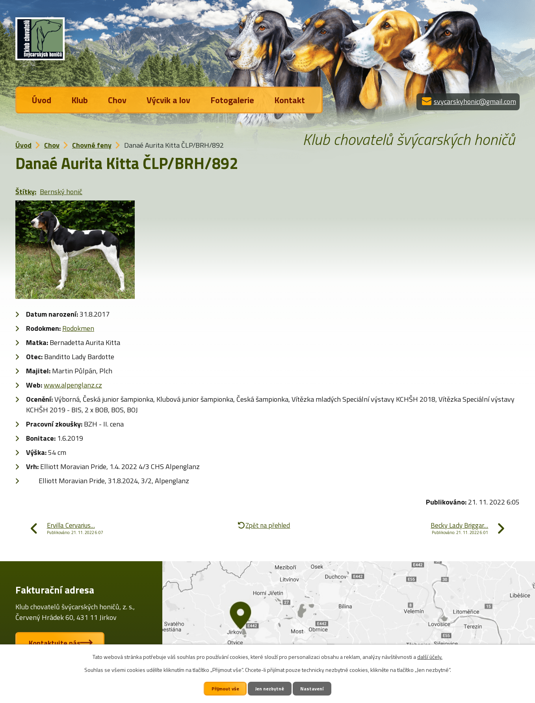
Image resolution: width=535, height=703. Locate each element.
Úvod (41, 100)
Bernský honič (61, 191)
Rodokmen (78, 328)
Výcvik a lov (168, 100)
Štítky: (25, 191)
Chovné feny (91, 145)
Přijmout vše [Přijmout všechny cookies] (225, 688)
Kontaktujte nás (57, 643)
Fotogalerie (232, 100)
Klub (79, 100)
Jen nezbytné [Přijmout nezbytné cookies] (270, 688)
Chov (117, 100)
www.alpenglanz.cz (73, 385)
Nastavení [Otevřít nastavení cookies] (313, 688)
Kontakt (289, 100)
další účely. (429, 657)
